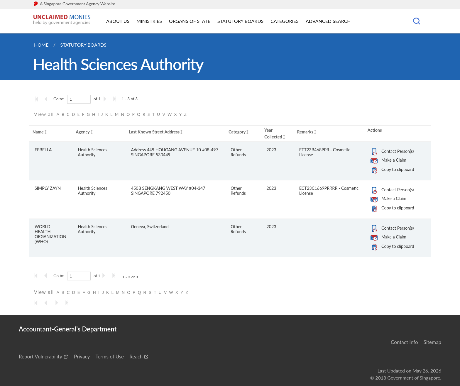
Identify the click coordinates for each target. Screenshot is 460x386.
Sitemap (432, 342)
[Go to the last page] (115, 99)
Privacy (82, 356)
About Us (117, 21)
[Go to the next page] (106, 99)
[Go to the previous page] (47, 99)
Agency (83, 131)
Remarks (305, 131)
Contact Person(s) (397, 151)
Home (41, 45)
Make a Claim (393, 160)
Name (38, 131)
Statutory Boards (240, 21)
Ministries (149, 21)
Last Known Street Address (154, 131)
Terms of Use (109, 356)
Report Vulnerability (40, 356)
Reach (136, 356)
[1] (79, 99)
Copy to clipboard (397, 169)
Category (237, 131)
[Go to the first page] (37, 99)
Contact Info (404, 342)
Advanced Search (328, 21)
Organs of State (189, 21)
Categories (284, 21)
